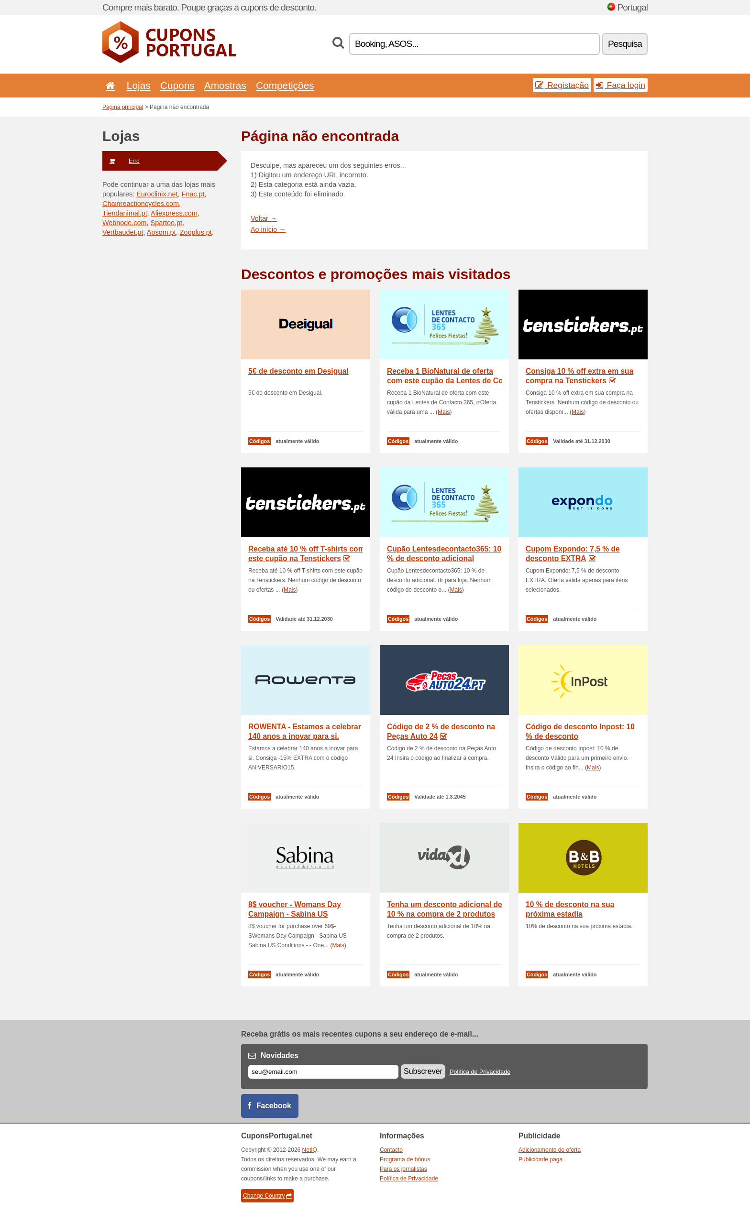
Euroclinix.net (156, 194)
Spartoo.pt (166, 223)
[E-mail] (323, 1072)
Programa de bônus (405, 1159)
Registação (562, 85)
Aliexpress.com (174, 213)
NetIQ (309, 1150)
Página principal (122, 107)
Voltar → (264, 218)
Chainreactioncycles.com (140, 203)
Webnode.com (124, 223)
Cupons (177, 85)
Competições (285, 85)
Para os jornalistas (403, 1169)
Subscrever (423, 1071)
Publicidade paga (540, 1159)
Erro (121, 161)
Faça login (620, 85)
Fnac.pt (193, 194)
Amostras (225, 85)
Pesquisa (625, 44)
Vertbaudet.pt (122, 232)
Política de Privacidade (480, 1072)
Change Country (267, 1195)
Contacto (391, 1150)
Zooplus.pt (196, 232)
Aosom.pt (161, 232)
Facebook (273, 1106)
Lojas (139, 85)
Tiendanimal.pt (124, 213)
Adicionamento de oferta (549, 1150)
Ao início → (268, 229)
